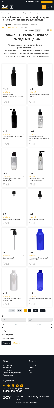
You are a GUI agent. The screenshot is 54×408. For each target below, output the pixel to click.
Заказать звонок (46, 1)
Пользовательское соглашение (26, 402)
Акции (31, 370)
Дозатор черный (8, 258)
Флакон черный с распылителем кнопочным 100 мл (13, 96)
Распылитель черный (36, 219)
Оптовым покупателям (12, 373)
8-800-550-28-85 (32, 2)
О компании (7, 365)
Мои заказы (7, 370)
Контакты (7, 368)
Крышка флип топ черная (11, 219)
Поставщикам (8, 375)
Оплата (31, 368)
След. (35, 310)
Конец (42, 310)
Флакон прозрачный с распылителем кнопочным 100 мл (39, 138)
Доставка (32, 365)
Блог (30, 373)
